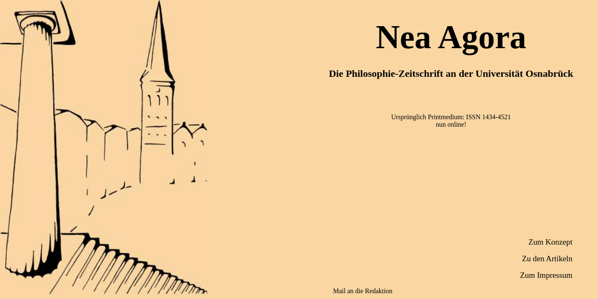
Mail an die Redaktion (362, 290)
